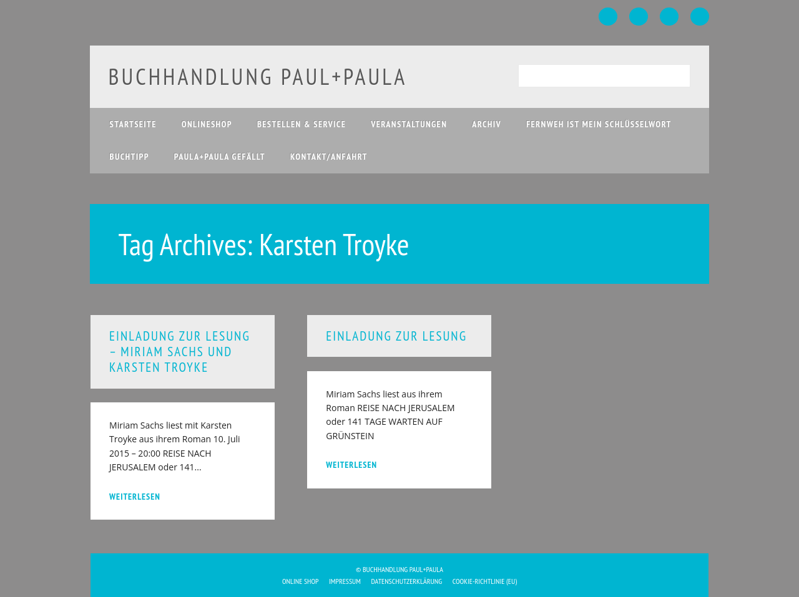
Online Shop (300, 581)
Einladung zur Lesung (396, 336)
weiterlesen (134, 496)
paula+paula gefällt (219, 156)
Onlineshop (207, 124)
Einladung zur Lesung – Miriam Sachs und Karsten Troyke (179, 352)
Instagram (669, 16)
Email (699, 16)
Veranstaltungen (409, 124)
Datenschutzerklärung (407, 581)
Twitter (638, 16)
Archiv (486, 124)
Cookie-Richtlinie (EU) (485, 581)
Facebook (608, 16)
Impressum (345, 581)
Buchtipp (129, 156)
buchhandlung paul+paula (258, 76)
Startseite (133, 124)
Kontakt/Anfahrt (329, 156)
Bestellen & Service (301, 124)
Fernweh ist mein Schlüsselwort (599, 124)
